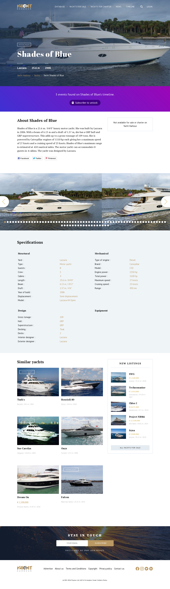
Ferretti (64, 453)
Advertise (48, 568)
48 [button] (132, 222)
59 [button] (162, 222)
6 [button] (18, 222)
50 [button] (138, 222)
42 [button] (116, 222)
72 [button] (92, 225)
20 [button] (56, 222)
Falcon (65, 497)
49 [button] (135, 222)
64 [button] (70, 225)
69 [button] (84, 225)
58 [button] (160, 222)
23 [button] (65, 222)
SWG (131, 373)
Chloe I (133, 403)
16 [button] (46, 222)
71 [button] (89, 225)
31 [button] (86, 222)
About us (59, 568)
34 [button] (94, 222)
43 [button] (119, 222)
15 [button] (43, 222)
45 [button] (124, 222)
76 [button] (103, 225)
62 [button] (65, 225)
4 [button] (13, 222)
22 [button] (62, 222)
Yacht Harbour (24, 7)
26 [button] (73, 222)
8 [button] (24, 222)
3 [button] (10, 222)
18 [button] (51, 222)
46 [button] (127, 222)
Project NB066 (137, 416)
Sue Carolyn (24, 448)
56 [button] (154, 222)
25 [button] (70, 222)
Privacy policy (105, 568)
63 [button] (67, 225)
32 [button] (89, 222)
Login (150, 6)
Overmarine (133, 395)
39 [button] (108, 222)
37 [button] (103, 222)
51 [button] (141, 222)
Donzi (63, 404)
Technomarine (137, 387)
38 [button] (105, 222)
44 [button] (122, 222)
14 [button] (40, 222)
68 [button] (81, 225)
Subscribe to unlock (86, 102)
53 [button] (146, 222)
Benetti (20, 404)
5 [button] (16, 222)
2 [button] (8, 222)
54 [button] (149, 222)
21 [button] (59, 222)
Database (60, 6)
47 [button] (130, 222)
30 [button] (84, 222)
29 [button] (81, 222)
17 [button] (48, 222)
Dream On (23, 497)
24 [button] (67, 222)
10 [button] (29, 222)
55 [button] (151, 222)
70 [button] (86, 225)
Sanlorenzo (133, 410)
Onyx (64, 448)
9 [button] (27, 222)
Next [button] (165, 201)
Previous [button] (4, 201)
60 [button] (165, 222)
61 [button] (62, 225)
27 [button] (75, 222)
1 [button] (5, 222)
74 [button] (97, 225)
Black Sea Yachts (67, 502)
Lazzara (21, 68)
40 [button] (111, 222)
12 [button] (35, 222)
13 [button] (37, 222)
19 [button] (54, 222)
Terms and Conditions (76, 568)
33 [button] (92, 222)
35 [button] (97, 222)
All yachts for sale (130, 448)
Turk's (21, 399)
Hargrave (20, 453)
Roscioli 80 (67, 399)
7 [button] (21, 222)
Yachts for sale (77, 6)
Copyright (92, 568)
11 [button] (32, 222)
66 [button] (75, 225)
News (118, 6)
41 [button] (113, 222)
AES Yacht (132, 424)
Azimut (131, 381)
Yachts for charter (101, 6)
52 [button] (143, 222)
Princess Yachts (22, 507)
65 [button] (73, 225)
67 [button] (78, 225)
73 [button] (94, 225)
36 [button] (100, 222)
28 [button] (78, 222)
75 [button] (100, 225)
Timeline (130, 6)
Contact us (119, 568)
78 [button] (108, 225)
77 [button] (105, 225)
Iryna (132, 430)
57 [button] (157, 222)
